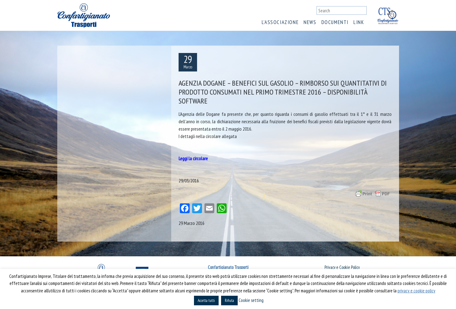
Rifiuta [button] (229, 300)
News (310, 22)
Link (358, 22)
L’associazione (280, 22)
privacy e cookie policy (416, 291)
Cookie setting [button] (251, 300)
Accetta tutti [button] (206, 300)
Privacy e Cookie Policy (342, 267)
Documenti (335, 22)
